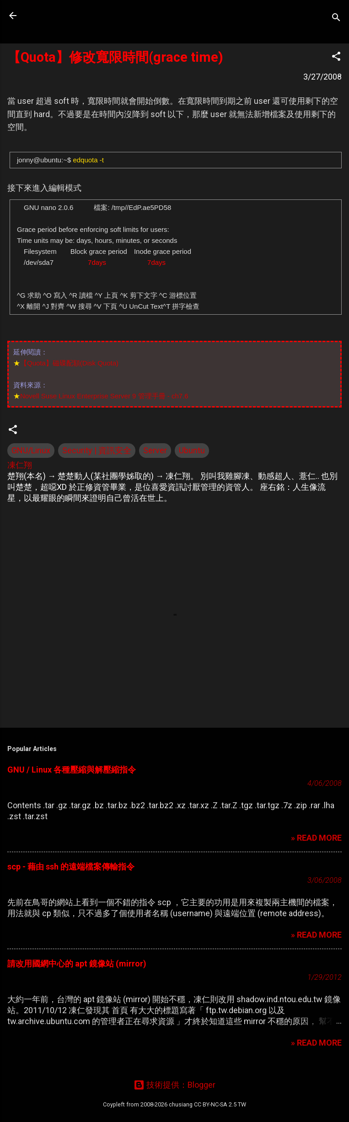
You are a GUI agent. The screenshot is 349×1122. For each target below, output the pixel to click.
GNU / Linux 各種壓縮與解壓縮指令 (71, 769)
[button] (336, 57)
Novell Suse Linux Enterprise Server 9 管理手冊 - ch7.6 (104, 396)
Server (155, 450)
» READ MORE (316, 838)
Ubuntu (192, 450)
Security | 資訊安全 (96, 450)
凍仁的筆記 (65, 15)
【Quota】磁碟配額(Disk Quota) (69, 363)
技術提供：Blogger (174, 1085)
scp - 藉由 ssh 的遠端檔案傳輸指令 (70, 866)
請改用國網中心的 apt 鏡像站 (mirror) (76, 963)
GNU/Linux (30, 450)
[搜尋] (336, 18)
